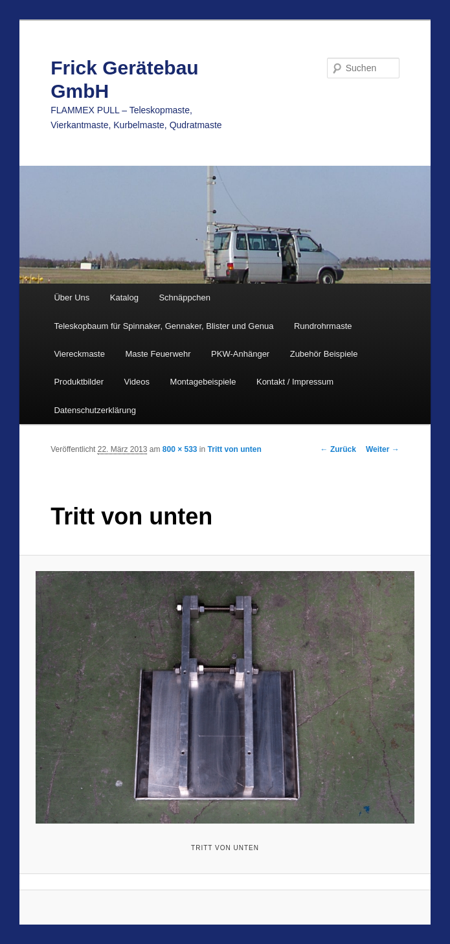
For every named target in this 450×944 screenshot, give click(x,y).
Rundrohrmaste (323, 326)
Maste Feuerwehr (157, 354)
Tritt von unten (235, 449)
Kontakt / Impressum (294, 382)
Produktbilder (79, 382)
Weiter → (382, 449)
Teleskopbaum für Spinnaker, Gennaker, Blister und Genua (163, 326)
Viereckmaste (79, 354)
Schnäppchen (184, 297)
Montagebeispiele (203, 382)
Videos (137, 382)
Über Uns (71, 297)
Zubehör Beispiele (324, 354)
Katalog (124, 297)
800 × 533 (180, 449)
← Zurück (338, 449)
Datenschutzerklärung (94, 410)
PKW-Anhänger (240, 354)
